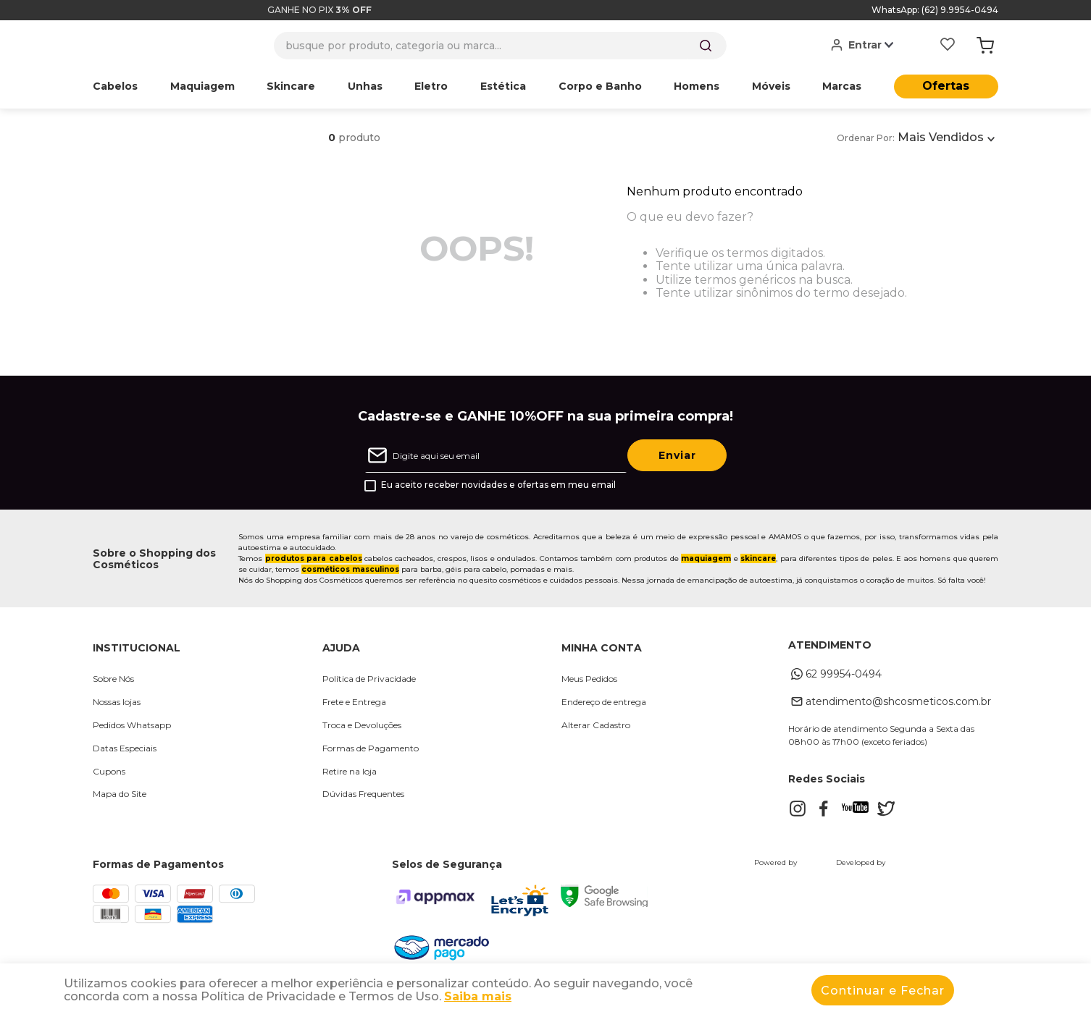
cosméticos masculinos (350, 569)
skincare (758, 558)
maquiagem (706, 558)
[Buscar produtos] (705, 45)
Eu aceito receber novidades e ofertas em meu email (498, 485)
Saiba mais (477, 996)
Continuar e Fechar (883, 990)
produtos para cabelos (313, 558)
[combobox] (500, 45)
